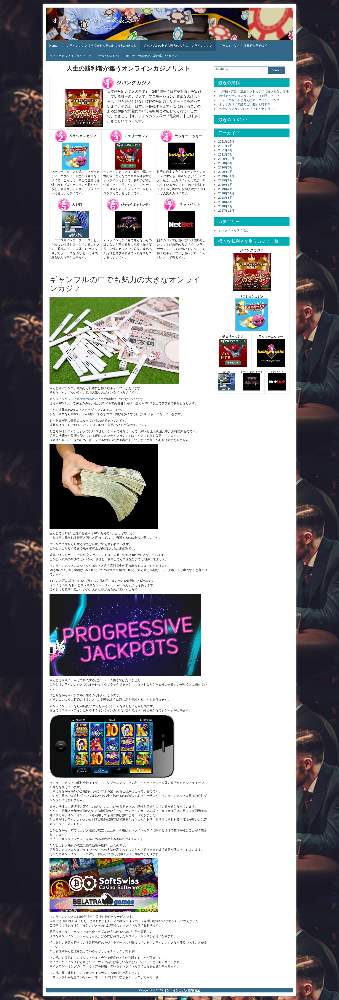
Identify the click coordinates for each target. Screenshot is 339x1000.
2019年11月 (226, 176)
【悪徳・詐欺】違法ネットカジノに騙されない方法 (254, 91)
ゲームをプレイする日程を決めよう (243, 45)
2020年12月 (226, 158)
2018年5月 (225, 202)
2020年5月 (225, 167)
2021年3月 (225, 154)
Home (53, 45)
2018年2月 (225, 206)
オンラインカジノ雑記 (233, 230)
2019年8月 (225, 180)
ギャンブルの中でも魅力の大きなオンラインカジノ (178, 45)
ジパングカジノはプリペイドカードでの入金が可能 (84, 56)
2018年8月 (225, 197)
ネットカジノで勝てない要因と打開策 (244, 104)
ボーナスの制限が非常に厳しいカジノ (151, 56)
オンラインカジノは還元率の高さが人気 (77, 399)
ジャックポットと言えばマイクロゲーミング (249, 100)
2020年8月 (225, 163)
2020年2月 (225, 171)
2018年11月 (226, 193)
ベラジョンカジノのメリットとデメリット (248, 108)
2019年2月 (225, 189)
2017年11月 (226, 210)
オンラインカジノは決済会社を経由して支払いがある (99, 45)
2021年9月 (225, 146)
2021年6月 (225, 150)
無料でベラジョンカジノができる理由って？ (249, 95)
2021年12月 (226, 141)
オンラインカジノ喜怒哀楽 (91, 20)
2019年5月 (225, 184)
